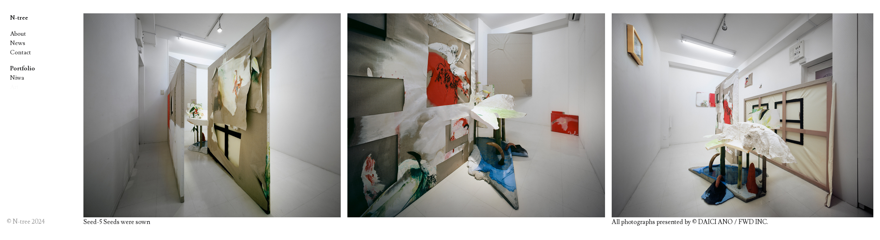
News (17, 43)
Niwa (17, 78)
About (18, 34)
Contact (20, 52)
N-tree (19, 18)
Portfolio (22, 68)
